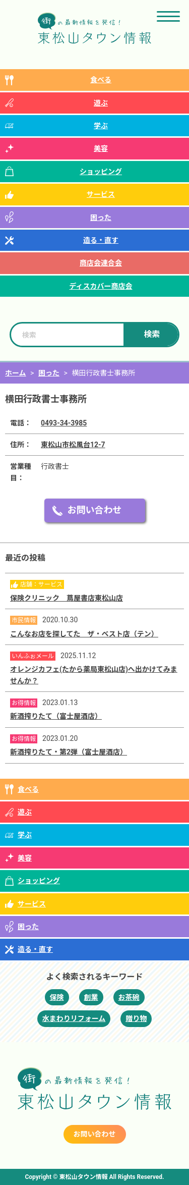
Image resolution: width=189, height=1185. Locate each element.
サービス (101, 194)
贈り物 (136, 1018)
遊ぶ (101, 103)
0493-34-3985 (64, 423)
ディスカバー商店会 (100, 286)
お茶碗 (129, 997)
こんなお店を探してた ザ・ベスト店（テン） (84, 634)
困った (100, 217)
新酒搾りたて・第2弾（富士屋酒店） (68, 752)
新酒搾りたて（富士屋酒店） (56, 716)
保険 (57, 997)
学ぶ (101, 126)
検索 (152, 334)
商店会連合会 (101, 263)
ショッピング (101, 172)
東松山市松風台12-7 (73, 445)
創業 (91, 997)
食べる (100, 80)
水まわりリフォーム (74, 1018)
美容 (101, 148)
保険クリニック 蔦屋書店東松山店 (66, 598)
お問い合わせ (95, 510)
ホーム (15, 373)
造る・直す (100, 240)
